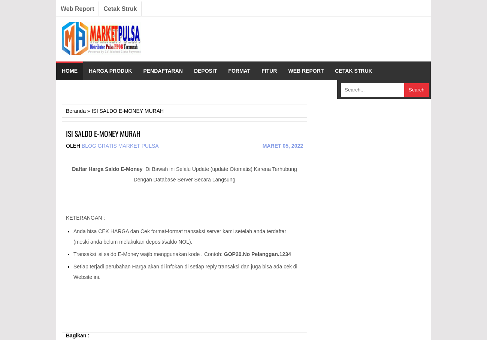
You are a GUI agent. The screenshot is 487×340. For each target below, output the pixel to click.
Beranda (76, 111)
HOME (70, 71)
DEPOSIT (205, 71)
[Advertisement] (288, 39)
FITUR (269, 71)
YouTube (408, 8)
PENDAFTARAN (163, 71)
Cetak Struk (120, 9)
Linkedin (378, 8)
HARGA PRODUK (110, 71)
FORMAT (239, 71)
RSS (423, 8)
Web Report (77, 9)
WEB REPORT (306, 71)
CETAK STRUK (353, 71)
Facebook (348, 8)
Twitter (363, 8)
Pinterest (393, 8)
